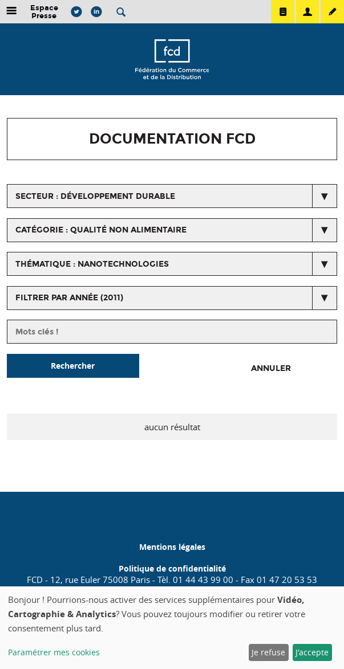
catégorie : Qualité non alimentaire (101, 230)
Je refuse (268, 652)
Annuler (271, 368)
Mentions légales (172, 546)
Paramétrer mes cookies (54, 652)
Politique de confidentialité (172, 568)
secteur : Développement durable (95, 196)
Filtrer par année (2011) (69, 298)
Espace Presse (44, 12)
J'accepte (312, 652)
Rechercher (73, 365)
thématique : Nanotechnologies (92, 264)
